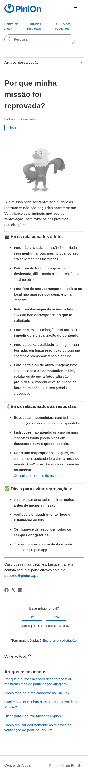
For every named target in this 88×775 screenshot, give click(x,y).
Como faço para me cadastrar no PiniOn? (36, 693)
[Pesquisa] (40, 39)
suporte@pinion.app (21, 576)
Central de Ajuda (17, 765)
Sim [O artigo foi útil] (31, 617)
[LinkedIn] (20, 590)
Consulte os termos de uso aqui (38, 475)
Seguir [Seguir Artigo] (13, 127)
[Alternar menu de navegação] (75, 8)
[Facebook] (6, 590)
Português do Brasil (66, 765)
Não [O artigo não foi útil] (56, 617)
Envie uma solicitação (59, 640)
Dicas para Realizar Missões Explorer (33, 716)
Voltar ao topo (18, 655)
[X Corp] (13, 590)
